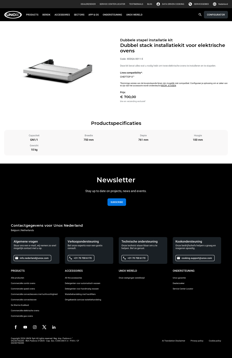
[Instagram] (35, 327)
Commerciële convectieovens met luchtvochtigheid (34, 294)
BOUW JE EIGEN (168, 85)
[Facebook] (15, 327)
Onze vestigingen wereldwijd (132, 278)
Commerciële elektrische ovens (25, 310)
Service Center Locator (183, 289)
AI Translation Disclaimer (173, 341)
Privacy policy (197, 341)
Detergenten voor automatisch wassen (82, 283)
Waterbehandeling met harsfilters (80, 294)
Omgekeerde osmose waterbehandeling (83, 299)
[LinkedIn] (54, 327)
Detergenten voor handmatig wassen (82, 289)
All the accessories (73, 278)
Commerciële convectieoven (24, 299)
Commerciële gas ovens (22, 316)
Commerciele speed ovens (23, 289)
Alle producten (17, 278)
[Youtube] (25, 327)
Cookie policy (215, 341)
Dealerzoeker (178, 283)
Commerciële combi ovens (23, 283)
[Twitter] (44, 327)
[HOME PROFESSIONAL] (14, 15)
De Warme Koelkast (20, 305)
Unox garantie (179, 278)
